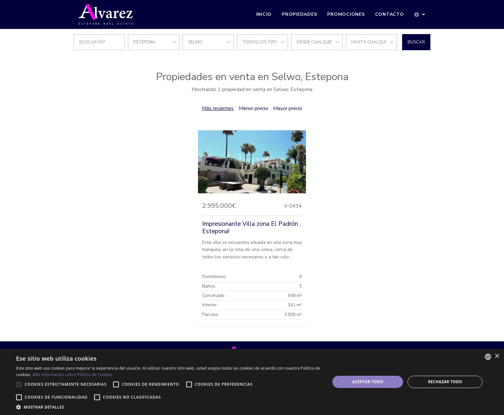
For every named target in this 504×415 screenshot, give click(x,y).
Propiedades (299, 14)
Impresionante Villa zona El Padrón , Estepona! (251, 227)
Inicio (264, 14)
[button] (420, 14)
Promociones (345, 14)
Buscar (416, 42)
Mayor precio (287, 108)
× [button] (496, 356)
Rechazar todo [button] (445, 381)
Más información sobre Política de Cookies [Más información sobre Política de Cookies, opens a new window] (72, 374)
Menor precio (253, 108)
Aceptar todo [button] (367, 381)
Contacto (389, 14)
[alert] (252, 382)
